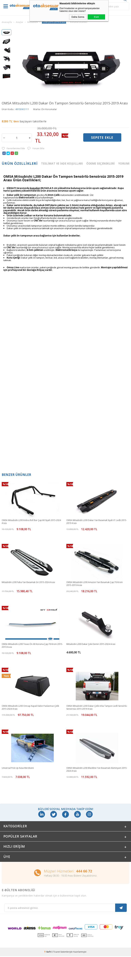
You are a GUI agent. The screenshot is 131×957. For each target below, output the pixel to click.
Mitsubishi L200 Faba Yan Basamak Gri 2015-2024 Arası (28, 582)
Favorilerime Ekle (13, 148)
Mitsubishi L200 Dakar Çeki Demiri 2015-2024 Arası (90, 644)
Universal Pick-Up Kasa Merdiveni (18, 767)
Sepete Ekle (102, 137)
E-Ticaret (56, 952)
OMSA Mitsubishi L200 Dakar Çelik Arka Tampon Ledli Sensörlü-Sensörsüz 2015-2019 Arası (96, 707)
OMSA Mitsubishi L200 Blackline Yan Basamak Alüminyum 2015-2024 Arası (96, 769)
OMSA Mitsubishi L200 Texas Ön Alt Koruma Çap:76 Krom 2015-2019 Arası (32, 645)
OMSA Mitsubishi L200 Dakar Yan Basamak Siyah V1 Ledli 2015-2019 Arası (96, 522)
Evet (96, 17)
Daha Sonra (77, 17)
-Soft (48, 952)
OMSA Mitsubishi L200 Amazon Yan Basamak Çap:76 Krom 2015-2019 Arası (94, 584)
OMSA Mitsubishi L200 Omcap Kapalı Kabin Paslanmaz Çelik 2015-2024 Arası (30, 707)
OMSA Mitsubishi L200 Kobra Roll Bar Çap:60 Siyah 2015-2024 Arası (31, 522)
